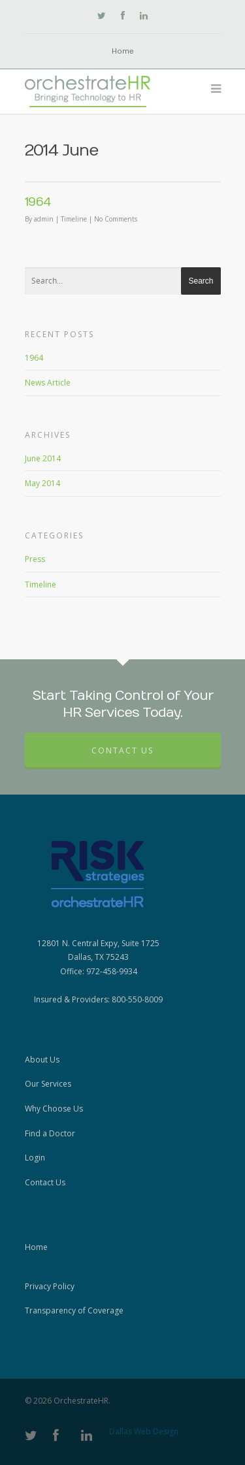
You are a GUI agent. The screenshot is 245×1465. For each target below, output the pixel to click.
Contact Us (122, 750)
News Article (48, 382)
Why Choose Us (54, 1108)
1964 (38, 202)
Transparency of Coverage (74, 1310)
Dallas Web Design (143, 1431)
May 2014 (42, 483)
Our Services (48, 1083)
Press (35, 559)
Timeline (74, 218)
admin (44, 218)
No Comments (115, 218)
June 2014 (43, 458)
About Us (42, 1059)
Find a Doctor (50, 1133)
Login (35, 1157)
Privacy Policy (49, 1286)
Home (123, 51)
